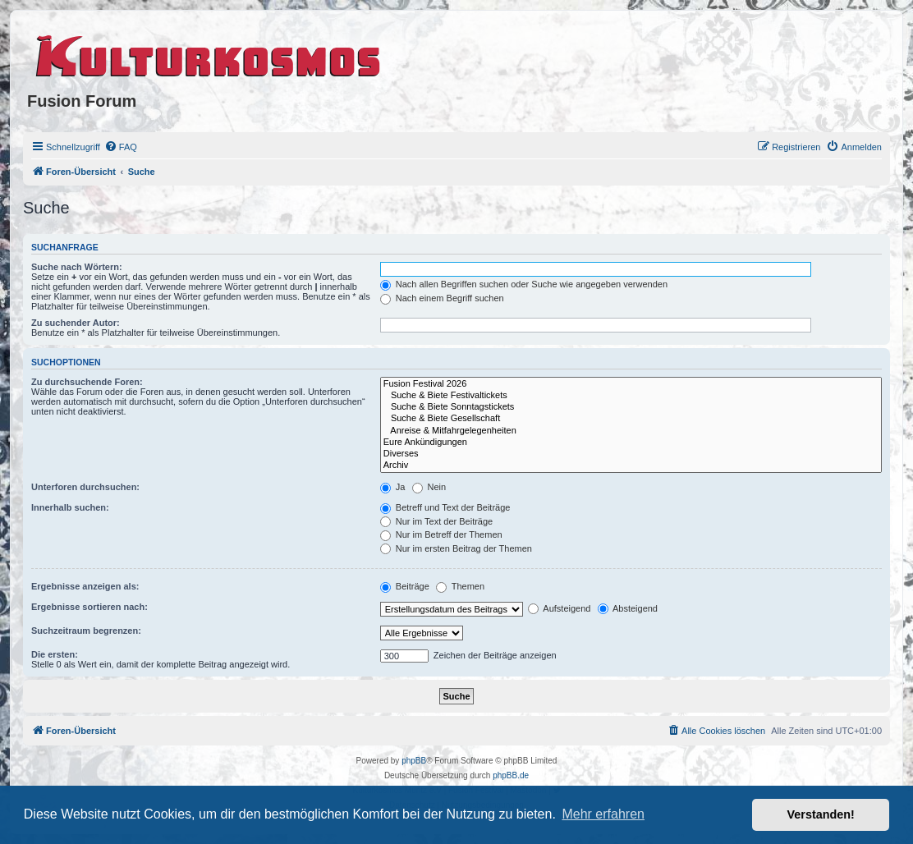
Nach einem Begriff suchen (442, 298)
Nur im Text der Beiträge (436, 521)
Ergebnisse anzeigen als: (85, 586)
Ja (393, 487)
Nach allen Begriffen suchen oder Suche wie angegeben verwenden (524, 284)
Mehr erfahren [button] (603, 814)
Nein (429, 487)
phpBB (413, 760)
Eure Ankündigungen (631, 442)
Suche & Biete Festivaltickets (631, 395)
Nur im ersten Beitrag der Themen (456, 548)
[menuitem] (120, 147)
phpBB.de (511, 775)
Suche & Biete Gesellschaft (631, 418)
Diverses (631, 454)
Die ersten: (54, 654)
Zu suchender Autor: (75, 323)
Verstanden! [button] (821, 814)
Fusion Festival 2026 (631, 384)
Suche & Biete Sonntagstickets (631, 407)
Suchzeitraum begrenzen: (86, 630)
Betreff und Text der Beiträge (445, 507)
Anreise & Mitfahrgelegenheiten (631, 431)
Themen (460, 586)
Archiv (631, 465)
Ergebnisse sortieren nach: (89, 607)
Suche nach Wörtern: (76, 267)
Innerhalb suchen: (70, 507)
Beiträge (404, 586)
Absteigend (628, 608)
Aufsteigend (559, 608)
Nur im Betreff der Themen (441, 534)
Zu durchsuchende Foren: (87, 382)
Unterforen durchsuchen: (85, 487)
